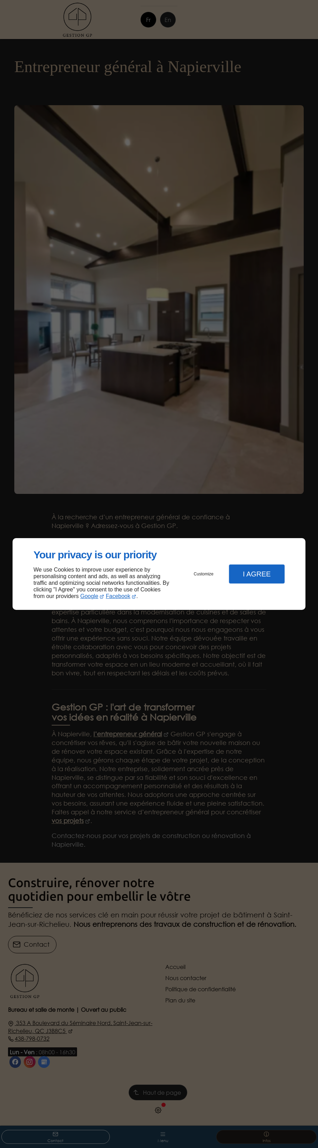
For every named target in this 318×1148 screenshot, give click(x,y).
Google (89, 596)
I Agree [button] (257, 574)
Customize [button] (204, 574)
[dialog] (159, 574)
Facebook (118, 596)
